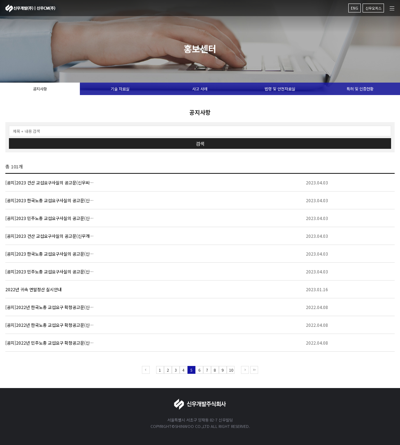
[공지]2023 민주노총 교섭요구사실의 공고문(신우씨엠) (49, 218)
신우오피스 (373, 8)
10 (231, 370)
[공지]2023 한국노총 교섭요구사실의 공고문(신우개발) (49, 254)
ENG (354, 8)
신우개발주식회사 (30, 8)
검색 (200, 143)
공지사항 (40, 88)
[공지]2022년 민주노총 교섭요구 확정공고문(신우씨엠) (49, 343)
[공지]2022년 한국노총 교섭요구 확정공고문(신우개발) (49, 325)
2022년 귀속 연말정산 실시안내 (33, 289)
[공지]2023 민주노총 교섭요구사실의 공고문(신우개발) (49, 271)
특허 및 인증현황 (360, 88)
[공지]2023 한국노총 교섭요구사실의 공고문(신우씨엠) (49, 200)
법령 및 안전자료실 (280, 88)
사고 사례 (199, 88)
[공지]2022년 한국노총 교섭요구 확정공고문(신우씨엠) (49, 307)
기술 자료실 (120, 88)
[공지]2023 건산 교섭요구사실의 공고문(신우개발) (49, 236)
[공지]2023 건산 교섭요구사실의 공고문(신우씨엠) (49, 182)
